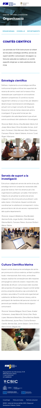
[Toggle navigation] (36, 4)
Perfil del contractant (32, 400)
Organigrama (9, 31)
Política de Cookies (18, 400)
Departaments (33, 31)
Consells (21, 31)
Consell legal (6, 400)
